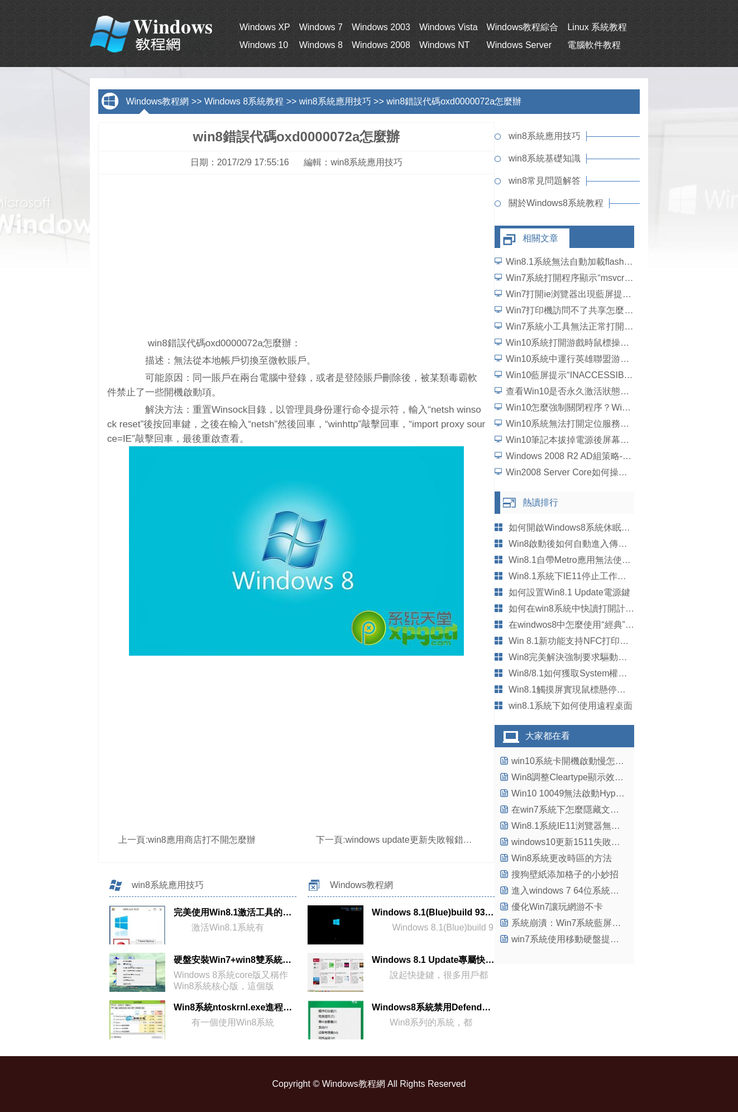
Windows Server (519, 45)
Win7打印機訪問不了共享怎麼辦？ (574, 310)
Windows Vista (448, 27)
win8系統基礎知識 (545, 158)
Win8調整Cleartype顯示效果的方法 (580, 777)
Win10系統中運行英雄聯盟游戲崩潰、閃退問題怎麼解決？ (621, 359)
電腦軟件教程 (594, 45)
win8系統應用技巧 (335, 101)
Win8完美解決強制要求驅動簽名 (572, 657)
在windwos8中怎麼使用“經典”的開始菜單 (589, 624)
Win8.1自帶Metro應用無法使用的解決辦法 (592, 560)
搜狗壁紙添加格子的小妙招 (565, 874)
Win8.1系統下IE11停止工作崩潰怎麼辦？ (590, 576)
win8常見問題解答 (545, 180)
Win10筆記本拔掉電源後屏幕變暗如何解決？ (594, 440)
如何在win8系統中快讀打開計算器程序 (585, 608)
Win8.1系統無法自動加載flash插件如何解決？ (596, 261)
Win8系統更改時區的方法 (561, 858)
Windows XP (264, 27)
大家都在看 (547, 736)
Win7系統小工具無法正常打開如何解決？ (587, 326)
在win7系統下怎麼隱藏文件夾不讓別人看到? (599, 809)
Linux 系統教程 (597, 27)
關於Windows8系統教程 (556, 203)
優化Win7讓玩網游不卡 (557, 906)
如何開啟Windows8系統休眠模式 (574, 527)
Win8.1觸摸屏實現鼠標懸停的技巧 (576, 689)
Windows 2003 (381, 27)
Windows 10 (263, 45)
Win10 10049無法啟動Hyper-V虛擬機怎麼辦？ (603, 793)
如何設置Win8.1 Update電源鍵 (569, 592)
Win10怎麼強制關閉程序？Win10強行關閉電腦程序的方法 (620, 407)
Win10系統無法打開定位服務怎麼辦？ (581, 423)
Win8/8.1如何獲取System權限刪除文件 (586, 673)
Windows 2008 (381, 45)
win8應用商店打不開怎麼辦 (202, 839)
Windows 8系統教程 (244, 101)
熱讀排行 (540, 502)
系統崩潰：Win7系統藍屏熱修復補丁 (583, 923)
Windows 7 (321, 27)
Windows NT (444, 45)
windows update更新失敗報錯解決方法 (422, 839)
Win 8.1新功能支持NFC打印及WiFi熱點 (586, 641)
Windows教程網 (157, 101)
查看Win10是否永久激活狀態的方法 (576, 391)
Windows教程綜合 (523, 27)
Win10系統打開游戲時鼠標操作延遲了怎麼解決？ (603, 342)
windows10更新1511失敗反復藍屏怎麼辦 (592, 842)
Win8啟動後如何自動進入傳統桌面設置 (586, 543)
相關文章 (540, 238)
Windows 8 (321, 45)
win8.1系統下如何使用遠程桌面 (570, 705)
